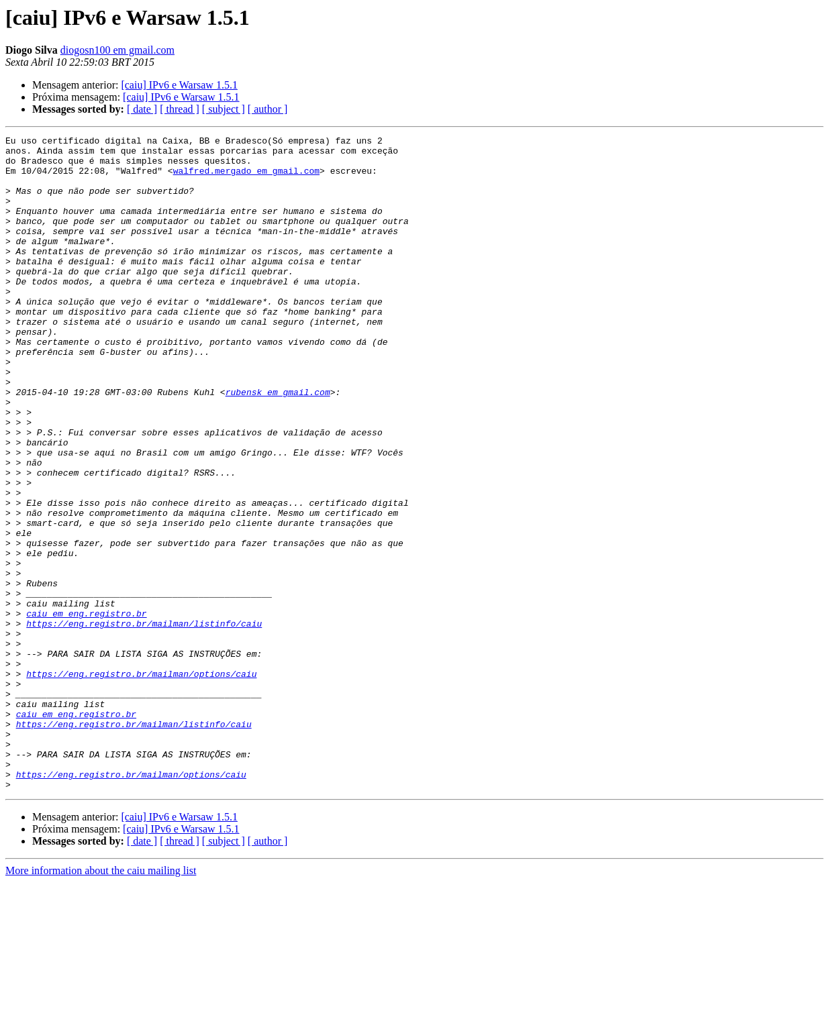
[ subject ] (223, 109)
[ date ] (142, 109)
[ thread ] (179, 109)
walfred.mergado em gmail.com (246, 178)
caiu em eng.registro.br (86, 710)
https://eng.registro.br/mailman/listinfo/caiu (144, 722)
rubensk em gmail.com (278, 444)
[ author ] (268, 109)
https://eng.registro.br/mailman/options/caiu (141, 782)
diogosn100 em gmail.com (117, 50)
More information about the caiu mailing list (100, 1001)
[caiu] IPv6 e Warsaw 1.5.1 (179, 85)
